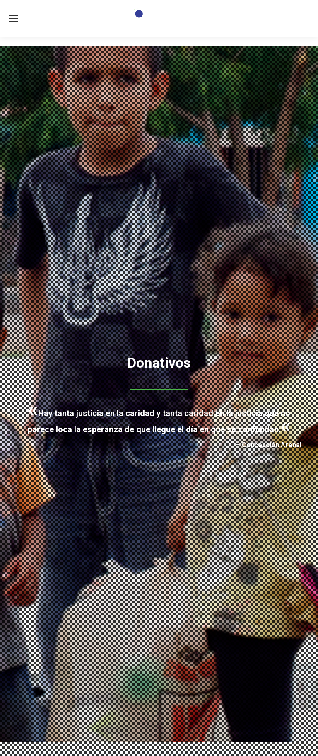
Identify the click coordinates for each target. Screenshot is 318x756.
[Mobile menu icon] (13, 18)
